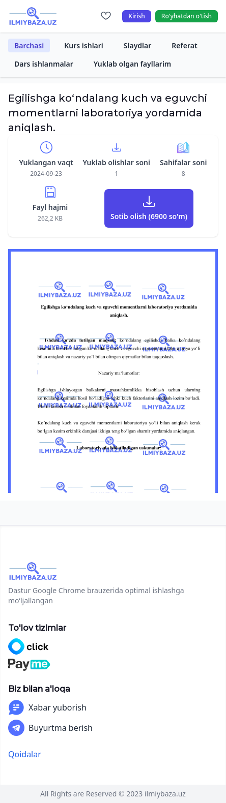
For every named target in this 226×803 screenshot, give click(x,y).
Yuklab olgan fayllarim (133, 64)
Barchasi (29, 45)
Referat (184, 45)
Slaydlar (138, 45)
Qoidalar (24, 754)
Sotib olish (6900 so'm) (148, 216)
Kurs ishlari (83, 45)
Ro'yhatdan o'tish (186, 16)
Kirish (136, 16)
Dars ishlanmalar (43, 64)
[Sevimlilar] (106, 16)
